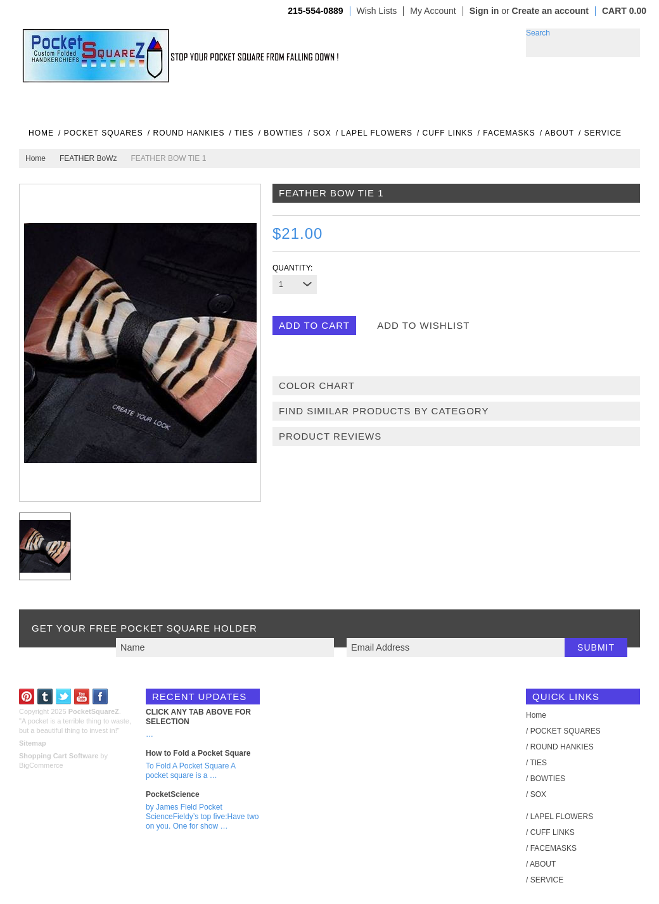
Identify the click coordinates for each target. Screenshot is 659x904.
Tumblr (45, 696)
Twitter (64, 696)
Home (35, 158)
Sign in (484, 11)
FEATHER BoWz (88, 158)
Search (538, 33)
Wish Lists (377, 11)
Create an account (550, 11)
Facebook (100, 696)
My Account (433, 11)
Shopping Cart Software (58, 756)
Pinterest (27, 696)
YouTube (82, 696)
